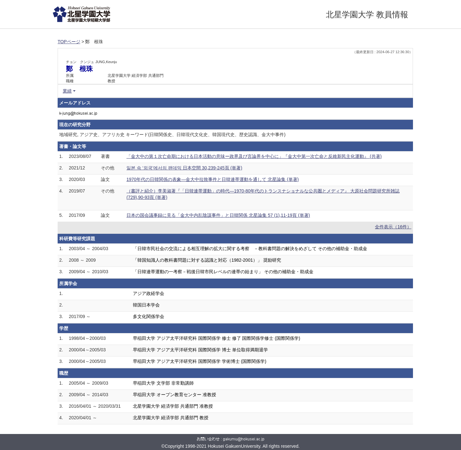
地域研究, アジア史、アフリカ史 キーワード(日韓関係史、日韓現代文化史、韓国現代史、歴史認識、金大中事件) (172, 134)
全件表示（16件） (393, 226)
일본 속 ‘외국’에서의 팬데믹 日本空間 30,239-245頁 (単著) (184, 167)
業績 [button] (67, 91)
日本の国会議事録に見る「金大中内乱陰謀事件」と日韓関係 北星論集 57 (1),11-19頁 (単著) (218, 215)
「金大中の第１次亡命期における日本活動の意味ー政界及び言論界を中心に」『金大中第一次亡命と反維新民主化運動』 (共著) (254, 156)
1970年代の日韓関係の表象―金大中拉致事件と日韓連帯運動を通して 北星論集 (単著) (212, 179)
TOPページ (69, 41)
